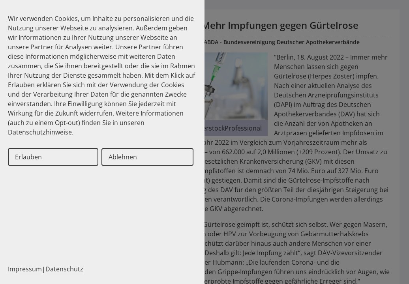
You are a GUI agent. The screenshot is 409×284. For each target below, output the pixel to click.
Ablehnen (123, 157)
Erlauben (28, 157)
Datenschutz (64, 269)
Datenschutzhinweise (40, 132)
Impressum (25, 269)
